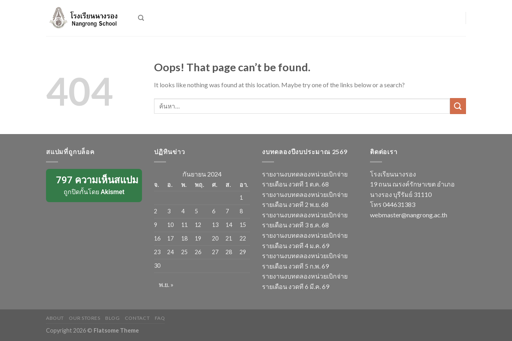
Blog (112, 318)
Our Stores (84, 318)
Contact (137, 318)
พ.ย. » (166, 284)
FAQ (160, 318)
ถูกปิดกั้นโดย (94, 185)
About (55, 318)
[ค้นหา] (141, 18)
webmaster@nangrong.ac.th (408, 215)
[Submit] (458, 106)
